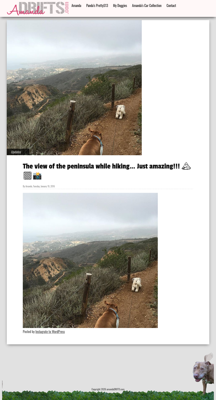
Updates (16, 151)
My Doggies (120, 5)
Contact (171, 5)
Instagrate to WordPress (50, 331)
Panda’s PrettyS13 (97, 5)
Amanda (76, 5)
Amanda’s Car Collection (146, 5)
